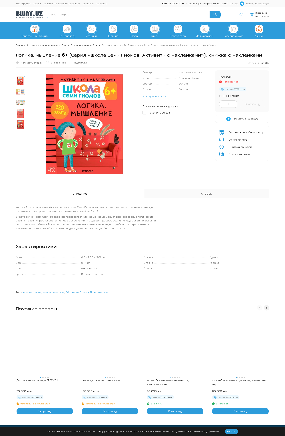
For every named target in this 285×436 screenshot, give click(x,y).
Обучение (72, 292)
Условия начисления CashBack (62, 3)
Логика (84, 292)
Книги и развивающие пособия (48, 45)
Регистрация (262, 3)
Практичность (99, 292)
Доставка (88, 3)
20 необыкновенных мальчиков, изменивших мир (168, 382)
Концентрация (32, 292)
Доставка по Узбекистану (246, 132)
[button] (259, 307)
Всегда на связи (239, 154)
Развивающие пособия (84, 45)
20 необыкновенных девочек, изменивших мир (240, 382)
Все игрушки (23, 3)
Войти (249, 3)
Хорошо (231, 431)
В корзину (252, 104)
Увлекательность (53, 292)
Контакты (102, 3)
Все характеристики (154, 96)
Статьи (37, 3)
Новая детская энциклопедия (101, 380)
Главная (20, 45)
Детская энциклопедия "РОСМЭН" (38, 380)
